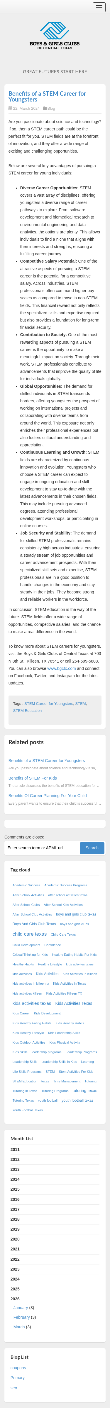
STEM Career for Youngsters (48, 703)
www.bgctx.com (61, 668)
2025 (15, 1289)
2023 (15, 1269)
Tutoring (90, 1081)
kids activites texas (80, 964)
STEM (80, 703)
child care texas (30, 934)
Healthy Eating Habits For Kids (74, 954)
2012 (15, 1159)
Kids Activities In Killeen (80, 974)
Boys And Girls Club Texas (34, 924)
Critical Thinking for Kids (30, 954)
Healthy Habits (23, 964)
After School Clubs (26, 904)
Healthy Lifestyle (50, 964)
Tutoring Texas (23, 1100)
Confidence (52, 945)
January (20, 1307)
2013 (15, 1169)
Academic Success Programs (65, 885)
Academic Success (26, 885)
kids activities (22, 974)
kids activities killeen (27, 993)
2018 (15, 1219)
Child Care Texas (63, 934)
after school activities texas (67, 895)
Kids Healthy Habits (69, 1023)
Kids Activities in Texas (69, 983)
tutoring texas (85, 1090)
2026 (55, 1314)
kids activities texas (32, 1003)
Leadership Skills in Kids (59, 1061)
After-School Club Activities (32, 914)
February (21, 1317)
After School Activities (28, 895)
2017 (15, 1209)
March (19, 1327)
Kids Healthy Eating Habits (32, 1023)
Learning (87, 1061)
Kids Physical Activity (65, 1042)
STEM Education (27, 710)
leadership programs (47, 1052)
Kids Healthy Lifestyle (28, 1033)
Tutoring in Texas (25, 1091)
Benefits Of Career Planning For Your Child (48, 795)
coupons (18, 1367)
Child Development (26, 945)
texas (45, 1081)
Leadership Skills (25, 1061)
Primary (18, 1377)
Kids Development (47, 1013)
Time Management (66, 1081)
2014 (15, 1179)
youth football (47, 1100)
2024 (15, 1279)
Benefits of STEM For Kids (33, 778)
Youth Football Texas (28, 1110)
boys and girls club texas (76, 914)
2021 (15, 1249)
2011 (15, 1149)
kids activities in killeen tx (31, 983)
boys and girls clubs (74, 924)
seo (14, 1388)
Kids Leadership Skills (64, 1033)
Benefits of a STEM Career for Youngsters (47, 96)
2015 (15, 1189)
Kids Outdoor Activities (29, 1042)
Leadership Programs (81, 1052)
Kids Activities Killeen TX (64, 993)
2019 (15, 1229)
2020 (15, 1239)
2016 (15, 1199)
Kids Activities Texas (73, 1003)
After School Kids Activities (63, 904)
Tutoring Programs (54, 1091)
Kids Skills (20, 1052)
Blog (51, 108)
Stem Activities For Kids (76, 1071)
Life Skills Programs (27, 1071)
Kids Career (21, 1013)
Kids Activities (47, 974)
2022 (15, 1259)
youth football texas (78, 1100)
